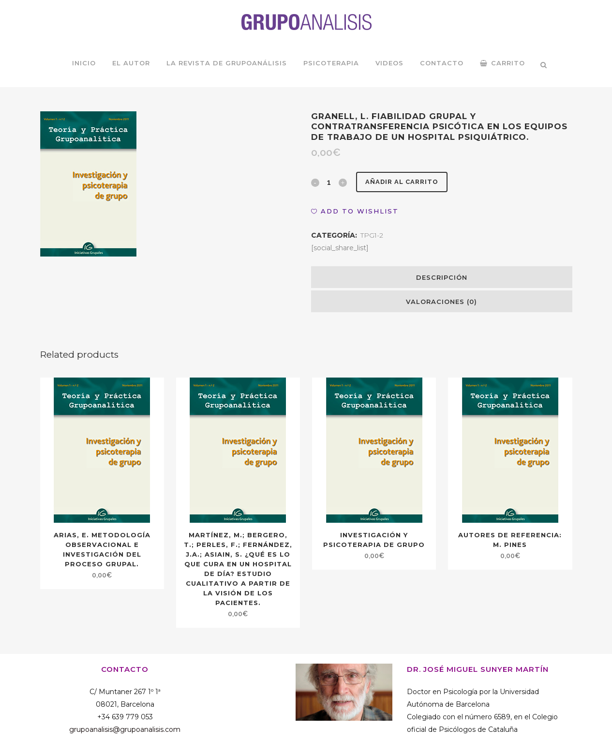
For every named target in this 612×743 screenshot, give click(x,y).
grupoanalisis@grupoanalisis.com (124, 729)
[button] (355, 211)
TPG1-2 (371, 235)
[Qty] (329, 182)
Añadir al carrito (404, 181)
